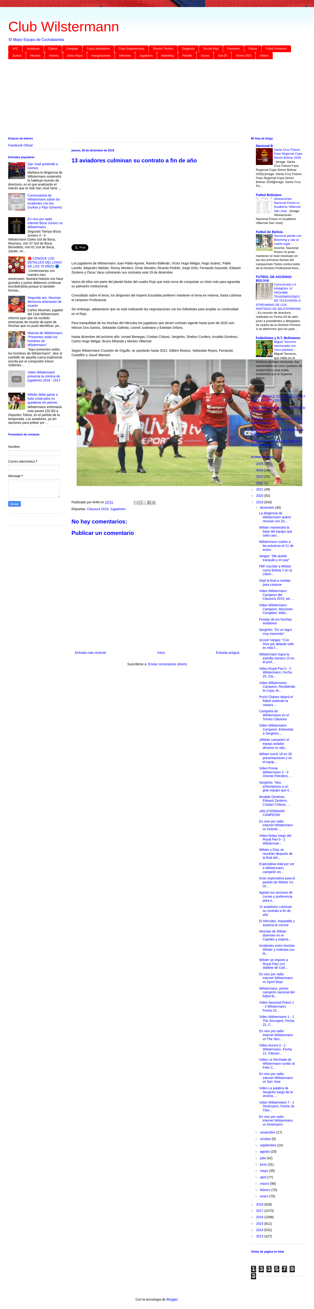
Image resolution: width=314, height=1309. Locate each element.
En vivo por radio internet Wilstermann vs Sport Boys (276, 978)
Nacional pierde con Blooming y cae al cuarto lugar (288, 240)
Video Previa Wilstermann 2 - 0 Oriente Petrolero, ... (275, 772)
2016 (260, 1217)
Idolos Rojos (75, 55)
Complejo (72, 48)
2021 (260, 489)
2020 (260, 495)
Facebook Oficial (20, 145)
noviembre (268, 1132)
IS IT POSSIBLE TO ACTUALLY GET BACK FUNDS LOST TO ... (278, 398)
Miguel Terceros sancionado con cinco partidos (285, 346)
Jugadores (146, 55)
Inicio (161, 652)
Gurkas (17, 55)
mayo (264, 1171)
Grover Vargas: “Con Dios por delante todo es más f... (276, 644)
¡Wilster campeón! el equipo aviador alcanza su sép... (274, 744)
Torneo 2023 (243, 55)
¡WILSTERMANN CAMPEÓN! (271, 813)
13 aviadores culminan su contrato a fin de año (275, 911)
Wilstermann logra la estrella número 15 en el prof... (276, 658)
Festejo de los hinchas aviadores (275, 621)
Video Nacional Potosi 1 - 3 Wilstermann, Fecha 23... (276, 1006)
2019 (260, 502)
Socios (205, 55)
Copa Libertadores (98, 48)
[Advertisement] (148, 99)
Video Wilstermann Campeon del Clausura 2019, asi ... (276, 595)
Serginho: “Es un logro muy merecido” (275, 632)
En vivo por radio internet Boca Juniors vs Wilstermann (45, 223)
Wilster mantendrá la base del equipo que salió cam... (275, 531)
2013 (260, 1236)
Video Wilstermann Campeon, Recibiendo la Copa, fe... (277, 687)
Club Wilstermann (63, 26)
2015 (260, 1223)
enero (264, 1196)
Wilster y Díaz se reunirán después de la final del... (276, 853)
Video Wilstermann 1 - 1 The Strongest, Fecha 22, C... (276, 1021)
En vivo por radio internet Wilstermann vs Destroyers (276, 1120)
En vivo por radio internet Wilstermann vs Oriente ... (276, 825)
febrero (265, 1190)
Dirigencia (188, 48)
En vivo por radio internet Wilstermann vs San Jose (276, 1078)
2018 (260, 1204)
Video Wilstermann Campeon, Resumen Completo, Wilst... (276, 609)
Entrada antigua (227, 652)
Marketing (167, 55)
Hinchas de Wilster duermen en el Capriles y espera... (275, 935)
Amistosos (33, 48)
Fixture (252, 48)
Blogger (171, 1299)
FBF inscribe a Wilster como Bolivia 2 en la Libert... (275, 570)
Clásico (52, 48)
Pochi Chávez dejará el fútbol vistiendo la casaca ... (276, 701)
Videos (264, 55)
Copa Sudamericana (131, 48)
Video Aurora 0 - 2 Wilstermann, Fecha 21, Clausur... (275, 1049)
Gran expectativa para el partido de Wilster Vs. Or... (277, 882)
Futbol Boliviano (269, 195)
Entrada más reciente (90, 652)
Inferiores (125, 55)
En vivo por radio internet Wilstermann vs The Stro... (276, 1035)
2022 (260, 483)
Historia (54, 55)
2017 (260, 1211)
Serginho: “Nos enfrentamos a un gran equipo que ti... (275, 786)
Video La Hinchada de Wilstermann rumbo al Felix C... (277, 1063)
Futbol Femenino (276, 48)
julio (263, 1158)
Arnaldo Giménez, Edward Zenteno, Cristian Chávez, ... (274, 801)
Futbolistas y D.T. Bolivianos (278, 338)
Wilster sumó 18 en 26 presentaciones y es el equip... (275, 758)
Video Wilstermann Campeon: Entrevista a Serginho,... (276, 729)
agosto (265, 1151)
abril (263, 1177)
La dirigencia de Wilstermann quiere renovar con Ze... (275, 517)
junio (264, 1164)
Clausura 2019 (97, 509)
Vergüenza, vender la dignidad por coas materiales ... (276, 443)
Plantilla (187, 55)
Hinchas (35, 55)
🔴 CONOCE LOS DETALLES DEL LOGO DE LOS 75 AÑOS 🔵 (45, 262)
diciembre (267, 507)
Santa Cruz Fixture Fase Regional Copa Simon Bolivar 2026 (288, 154)
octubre (266, 1139)
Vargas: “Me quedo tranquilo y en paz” (274, 558)
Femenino (233, 48)
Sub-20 (222, 55)
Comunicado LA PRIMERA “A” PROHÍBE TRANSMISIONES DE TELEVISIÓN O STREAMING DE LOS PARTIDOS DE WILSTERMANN (278, 297)
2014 (260, 1230)
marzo (265, 1183)
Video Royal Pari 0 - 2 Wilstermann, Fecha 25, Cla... (275, 672)
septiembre (268, 1145)
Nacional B (264, 146)
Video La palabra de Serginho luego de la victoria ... (276, 1092)
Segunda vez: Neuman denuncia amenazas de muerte (45, 301)
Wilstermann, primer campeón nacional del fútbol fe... (277, 992)
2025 (260, 464)
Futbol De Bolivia (269, 232)
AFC (15, 48)
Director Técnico (163, 48)
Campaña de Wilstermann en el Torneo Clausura (274, 715)
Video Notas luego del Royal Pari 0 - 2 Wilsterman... (275, 839)
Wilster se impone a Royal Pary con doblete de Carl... (273, 964)
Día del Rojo (211, 48)
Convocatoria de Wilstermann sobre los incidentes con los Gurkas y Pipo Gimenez (45, 201)
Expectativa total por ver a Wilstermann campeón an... (276, 868)
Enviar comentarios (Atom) (167, 664)
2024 (260, 470)
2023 (260, 476)
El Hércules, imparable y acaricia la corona (277, 923)
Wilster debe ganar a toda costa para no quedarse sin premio (43, 398)
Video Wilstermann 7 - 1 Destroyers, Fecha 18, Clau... (277, 1106)
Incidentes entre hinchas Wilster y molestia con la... (277, 949)
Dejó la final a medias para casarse (275, 582)
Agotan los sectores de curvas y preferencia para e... (275, 896)
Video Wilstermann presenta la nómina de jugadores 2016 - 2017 (44, 376)
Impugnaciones (100, 55)
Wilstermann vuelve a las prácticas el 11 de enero (276, 546)
